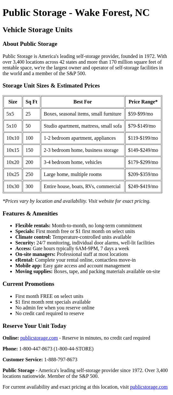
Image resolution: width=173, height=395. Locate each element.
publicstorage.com (39, 338)
